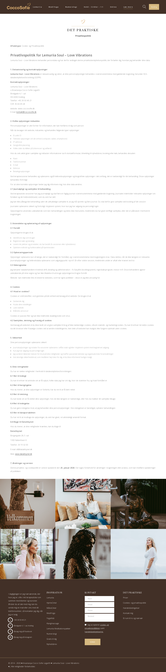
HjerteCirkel (52, 603)
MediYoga (51, 613)
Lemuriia (50, 597)
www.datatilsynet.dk (23, 454)
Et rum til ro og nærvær (133, 618)
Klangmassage (53, 623)
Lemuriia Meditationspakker (58, 628)
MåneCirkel (51, 608)
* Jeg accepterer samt (97, 628)
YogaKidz (51, 618)
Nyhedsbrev (52, 644)
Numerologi (52, 634)
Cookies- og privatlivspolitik (134, 603)
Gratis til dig (52, 639)
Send (92, 642)
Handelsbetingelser (131, 608)
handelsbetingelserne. (94, 631)
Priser (125, 597)
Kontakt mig (128, 613)
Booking (154, 7)
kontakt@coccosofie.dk (26, 112)
